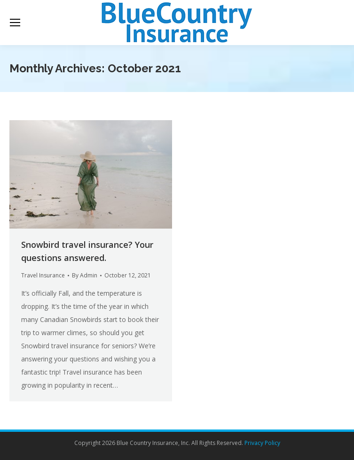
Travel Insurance (43, 275)
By (84, 275)
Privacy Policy (262, 443)
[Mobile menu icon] (15, 22)
